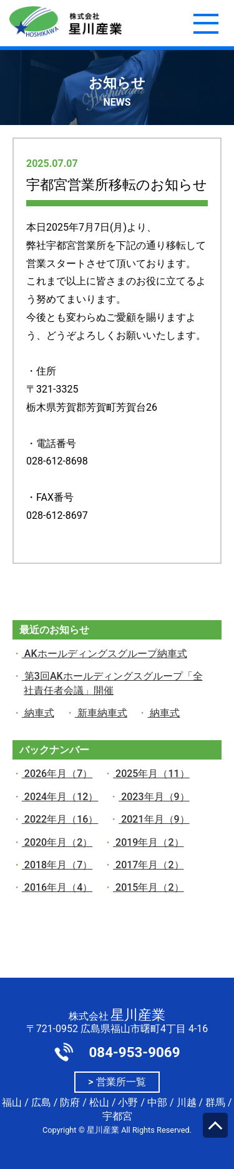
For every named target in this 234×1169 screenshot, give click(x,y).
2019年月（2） (148, 842)
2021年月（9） (154, 819)
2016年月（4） (57, 887)
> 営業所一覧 (116, 1082)
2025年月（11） (151, 774)
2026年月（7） (57, 774)
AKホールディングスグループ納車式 (104, 654)
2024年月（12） (60, 797)
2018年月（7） (57, 865)
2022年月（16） (60, 819)
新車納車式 (101, 713)
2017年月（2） (148, 865)
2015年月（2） (148, 887)
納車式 (38, 713)
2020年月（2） (57, 842)
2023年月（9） (154, 797)
